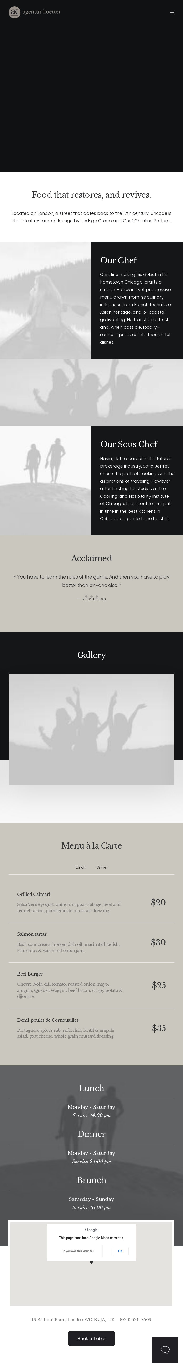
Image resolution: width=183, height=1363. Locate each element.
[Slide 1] (86, 596)
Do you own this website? (78, 1251)
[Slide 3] (96, 596)
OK (120, 1251)
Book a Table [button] (91, 1339)
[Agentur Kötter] (35, 12)
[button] (172, 12)
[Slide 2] (91, 596)
